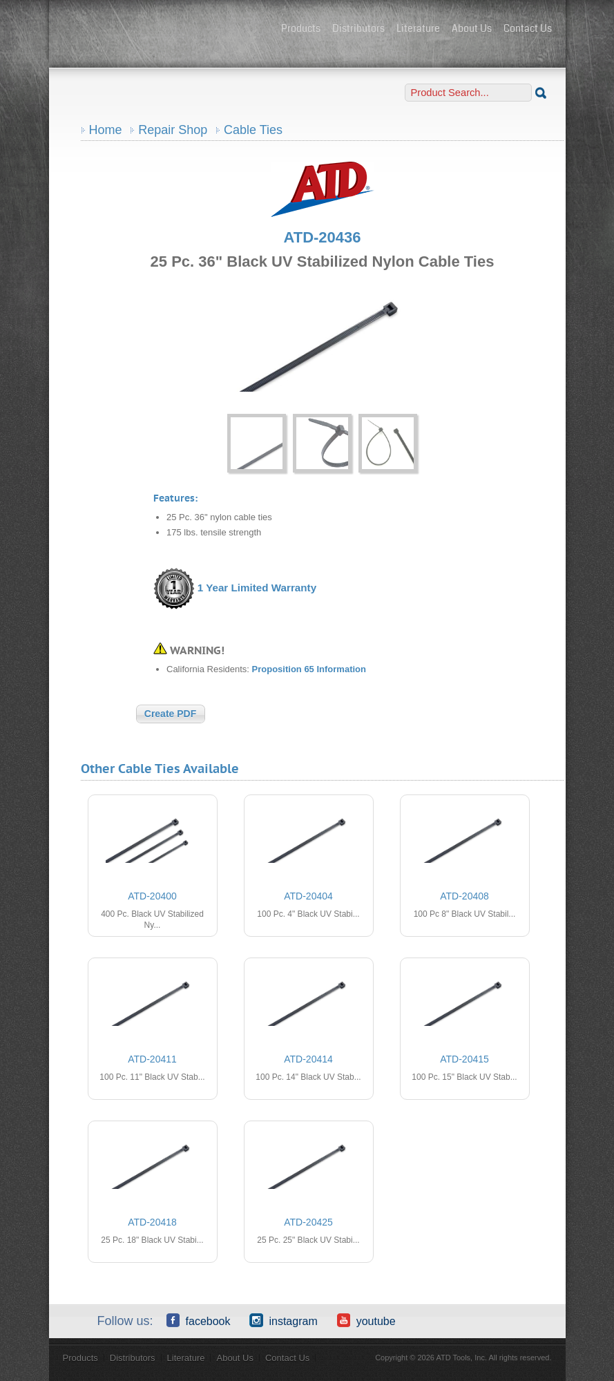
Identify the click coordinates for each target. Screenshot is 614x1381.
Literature (418, 28)
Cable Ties (253, 130)
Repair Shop (172, 130)
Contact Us (527, 28)
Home (105, 130)
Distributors (358, 28)
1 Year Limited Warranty (257, 587)
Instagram (283, 1320)
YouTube (366, 1320)
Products (300, 28)
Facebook (198, 1320)
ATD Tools (166, 30)
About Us (472, 28)
